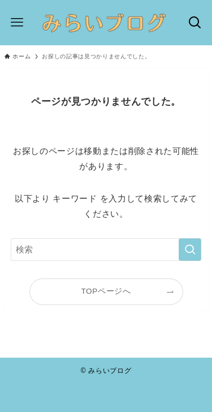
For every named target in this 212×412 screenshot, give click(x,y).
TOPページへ (106, 291)
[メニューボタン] (17, 22)
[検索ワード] (106, 249)
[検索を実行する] (190, 249)
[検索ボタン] (195, 22)
